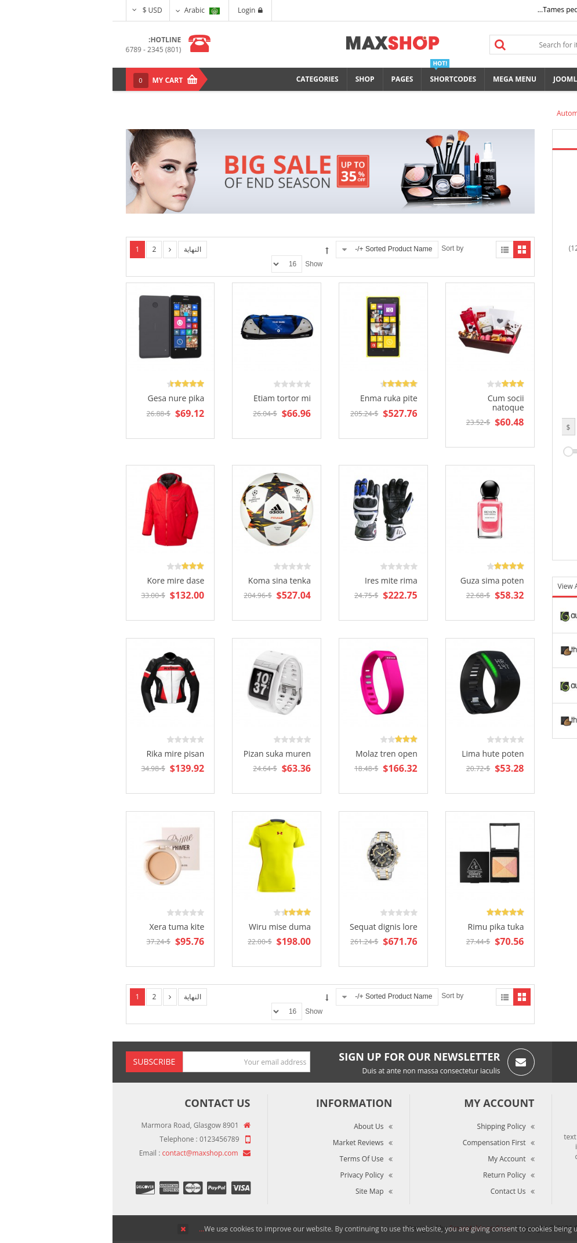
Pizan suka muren (164, 753)
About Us (256, 1126)
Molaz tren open (274, 753)
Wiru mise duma (167, 926)
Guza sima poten (380, 580)
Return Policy (392, 1175)
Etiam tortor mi (169, 398)
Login (137, 10)
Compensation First (381, 1142)
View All (458, 586)
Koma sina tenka (167, 580)
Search (387, 44)
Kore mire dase (63, 580)
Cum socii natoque (393, 402)
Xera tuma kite (64, 926)
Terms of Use (249, 1159)
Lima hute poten (380, 753)
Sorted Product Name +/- (281, 249)
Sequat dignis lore (271, 926)
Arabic (89, 10)
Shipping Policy (389, 1126)
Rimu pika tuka (383, 926)
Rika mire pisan (63, 753)
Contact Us (395, 1191)
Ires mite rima (278, 580)
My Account (394, 1159)
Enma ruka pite (276, 398)
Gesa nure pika (63, 398)
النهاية (80, 249)
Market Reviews (245, 1142)
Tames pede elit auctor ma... (471, 9)
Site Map (257, 1191)
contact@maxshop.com (88, 1153)
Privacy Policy (249, 1175)
